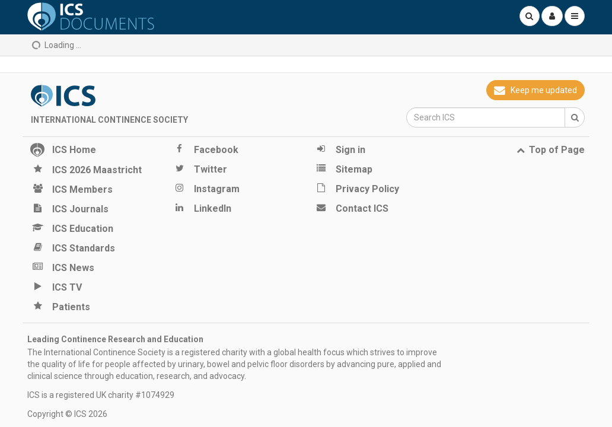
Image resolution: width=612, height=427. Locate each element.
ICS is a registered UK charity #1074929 (100, 395)
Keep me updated (535, 90)
